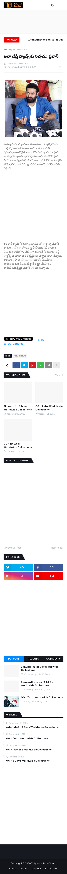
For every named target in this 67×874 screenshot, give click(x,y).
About (23, 868)
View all (59, 375)
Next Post (56, 547)
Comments (53, 658)
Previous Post (13, 547)
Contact (36, 868)
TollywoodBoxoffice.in (43, 863)
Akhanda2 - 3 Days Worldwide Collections (18, 408)
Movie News (20, 49)
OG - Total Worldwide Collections (49, 408)
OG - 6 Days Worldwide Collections (27, 760)
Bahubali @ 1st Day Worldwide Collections (39, 668)
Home (7, 49)
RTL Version (51, 868)
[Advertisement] (33, 204)
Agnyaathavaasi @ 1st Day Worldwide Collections (46, 40)
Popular (13, 658)
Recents (33, 658)
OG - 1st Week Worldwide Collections (18, 445)
